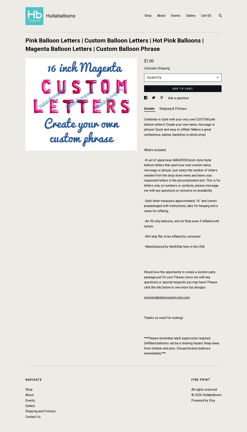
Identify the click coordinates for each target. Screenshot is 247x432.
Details (149, 109)
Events (175, 15)
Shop (148, 15)
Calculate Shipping (157, 68)
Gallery (191, 15)
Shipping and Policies (40, 411)
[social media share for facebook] (146, 98)
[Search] (220, 16)
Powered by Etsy (203, 400)
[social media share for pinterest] (162, 98)
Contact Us (33, 417)
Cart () (206, 15)
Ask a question (178, 98)
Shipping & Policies (173, 109)
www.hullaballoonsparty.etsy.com (167, 297)
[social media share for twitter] (154, 98)
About (161, 15)
